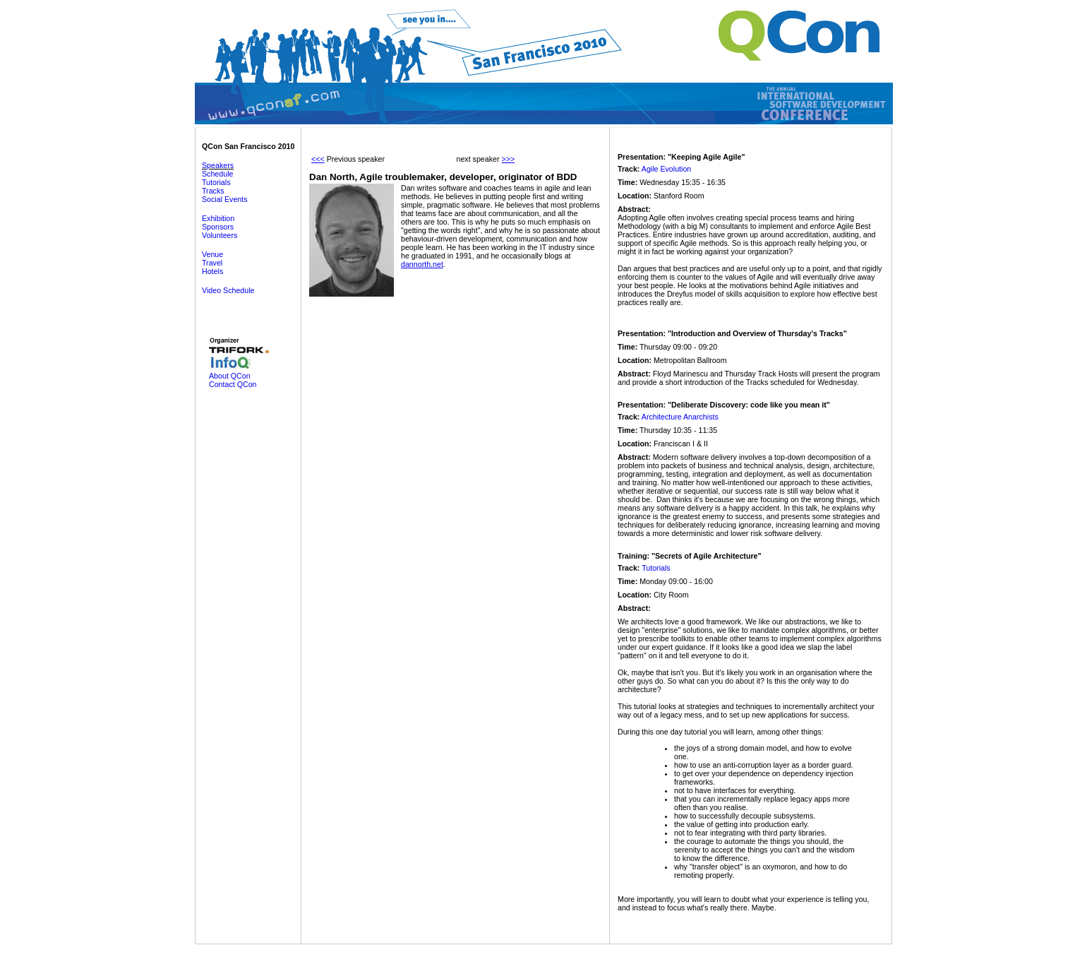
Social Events (225, 199)
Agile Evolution (667, 169)
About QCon (230, 375)
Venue (212, 254)
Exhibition (218, 218)
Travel (212, 262)
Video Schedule (228, 290)
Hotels (212, 271)
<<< (318, 159)
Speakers (218, 165)
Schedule (217, 174)
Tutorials (216, 182)
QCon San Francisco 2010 (248, 146)
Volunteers (219, 235)
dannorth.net (422, 264)
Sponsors (218, 226)
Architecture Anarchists (680, 416)
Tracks (213, 190)
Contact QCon (233, 384)
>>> (508, 159)
